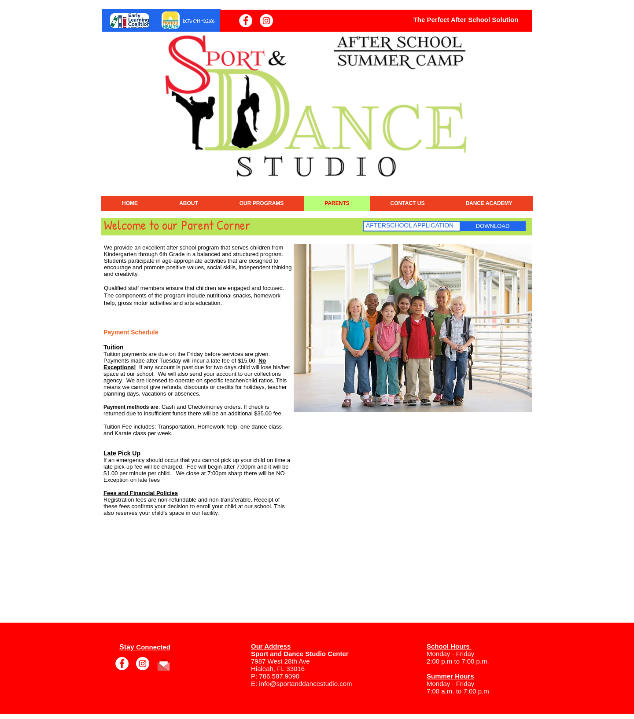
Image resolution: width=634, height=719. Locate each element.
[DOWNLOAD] (493, 226)
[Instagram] (266, 20)
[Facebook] (245, 20)
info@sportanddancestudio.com (305, 683)
